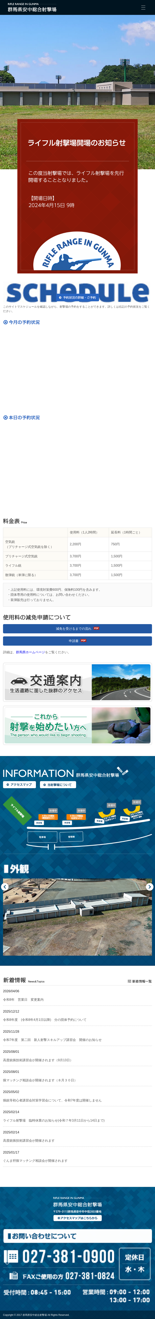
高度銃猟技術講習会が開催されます (29, 1140)
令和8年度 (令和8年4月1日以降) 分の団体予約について (45, 1019)
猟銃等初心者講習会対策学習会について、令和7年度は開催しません (52, 1100)
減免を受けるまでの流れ (73, 628)
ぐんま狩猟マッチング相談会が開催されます (35, 1160)
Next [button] (150, 887)
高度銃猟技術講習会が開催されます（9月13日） (38, 1060)
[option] (77, 908)
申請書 (74, 641)
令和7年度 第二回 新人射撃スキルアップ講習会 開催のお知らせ (52, 1040)
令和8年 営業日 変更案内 (23, 999)
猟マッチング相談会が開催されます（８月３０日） (40, 1080)
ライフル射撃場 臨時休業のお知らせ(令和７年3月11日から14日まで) (54, 1120)
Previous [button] (5, 887)
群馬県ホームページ (30, 652)
